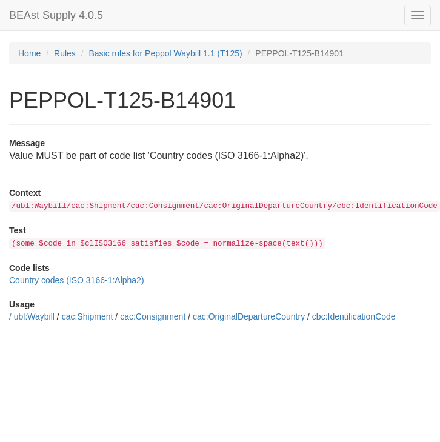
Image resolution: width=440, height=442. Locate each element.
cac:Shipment (87, 316)
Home (29, 53)
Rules (65, 53)
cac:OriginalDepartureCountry (249, 316)
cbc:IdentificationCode (354, 316)
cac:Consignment (152, 316)
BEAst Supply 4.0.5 (56, 15)
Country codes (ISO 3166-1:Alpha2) (76, 280)
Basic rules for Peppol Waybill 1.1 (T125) (165, 53)
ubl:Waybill (34, 316)
